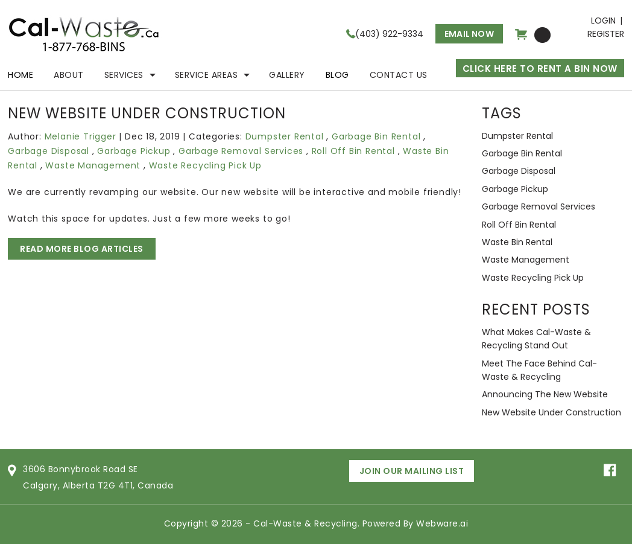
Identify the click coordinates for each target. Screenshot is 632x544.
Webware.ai (442, 523)
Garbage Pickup (133, 151)
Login (603, 20)
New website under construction (551, 412)
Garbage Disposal (48, 151)
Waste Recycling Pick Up (205, 165)
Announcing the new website (545, 394)
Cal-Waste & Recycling (305, 523)
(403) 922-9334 (389, 34)
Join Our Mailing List (411, 471)
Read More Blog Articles (82, 249)
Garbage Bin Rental (376, 136)
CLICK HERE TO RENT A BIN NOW (540, 68)
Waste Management (93, 165)
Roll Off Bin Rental (353, 151)
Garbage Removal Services (241, 151)
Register (605, 34)
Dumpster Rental (284, 136)
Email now (469, 34)
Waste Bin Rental (517, 242)
